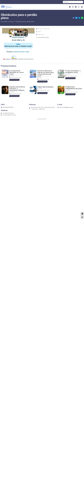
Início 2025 (4, 21)
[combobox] (73, 2)
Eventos (11, 21)
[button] (81, 7)
